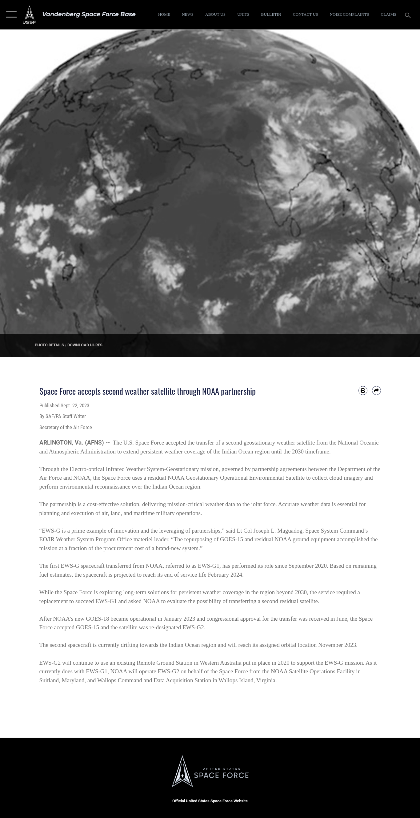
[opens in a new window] (349, 14)
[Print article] (362, 390)
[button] (10, 14)
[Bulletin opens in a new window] (271, 14)
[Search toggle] (409, 15)
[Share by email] (376, 390)
